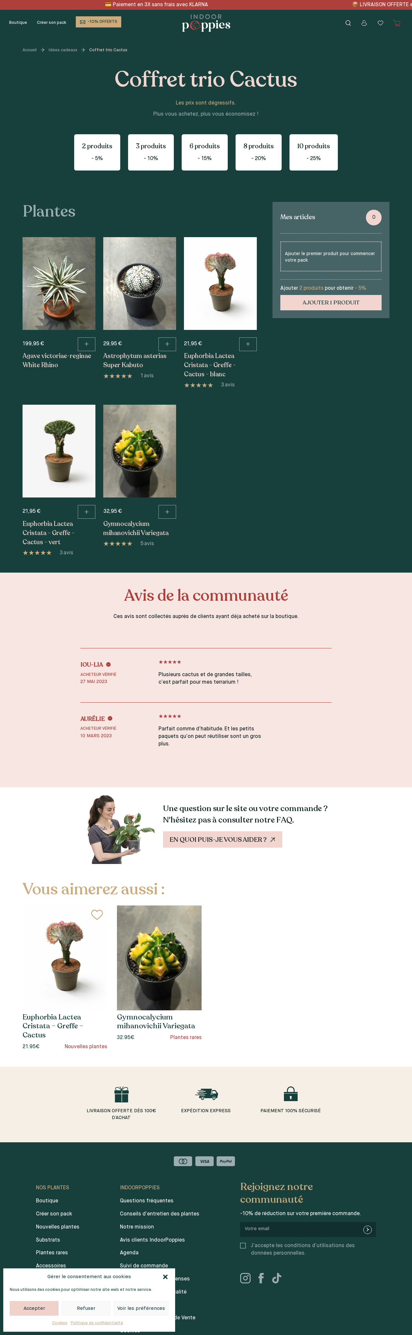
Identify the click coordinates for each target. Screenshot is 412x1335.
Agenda (129, 1253)
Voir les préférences (141, 1308)
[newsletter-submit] (367, 1230)
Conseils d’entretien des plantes (159, 1214)
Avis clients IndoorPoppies (152, 1240)
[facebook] (264, 1279)
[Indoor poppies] (206, 23)
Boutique (18, 23)
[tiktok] (279, 1279)
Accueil (30, 50)
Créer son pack (51, 23)
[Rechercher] (348, 23)
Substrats (48, 1240)
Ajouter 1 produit (331, 302)
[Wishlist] (380, 23)
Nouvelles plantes (57, 1227)
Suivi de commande (144, 1266)
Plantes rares (52, 1253)
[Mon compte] (364, 23)
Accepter (34, 1308)
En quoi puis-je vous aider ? (223, 839)
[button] (165, 1277)
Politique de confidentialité (97, 1323)
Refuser (86, 1308)
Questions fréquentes (146, 1201)
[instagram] (248, 1279)
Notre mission (137, 1227)
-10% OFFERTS (102, 22)
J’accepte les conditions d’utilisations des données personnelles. (303, 1249)
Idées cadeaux (63, 50)
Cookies (59, 1323)
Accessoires (51, 1266)
